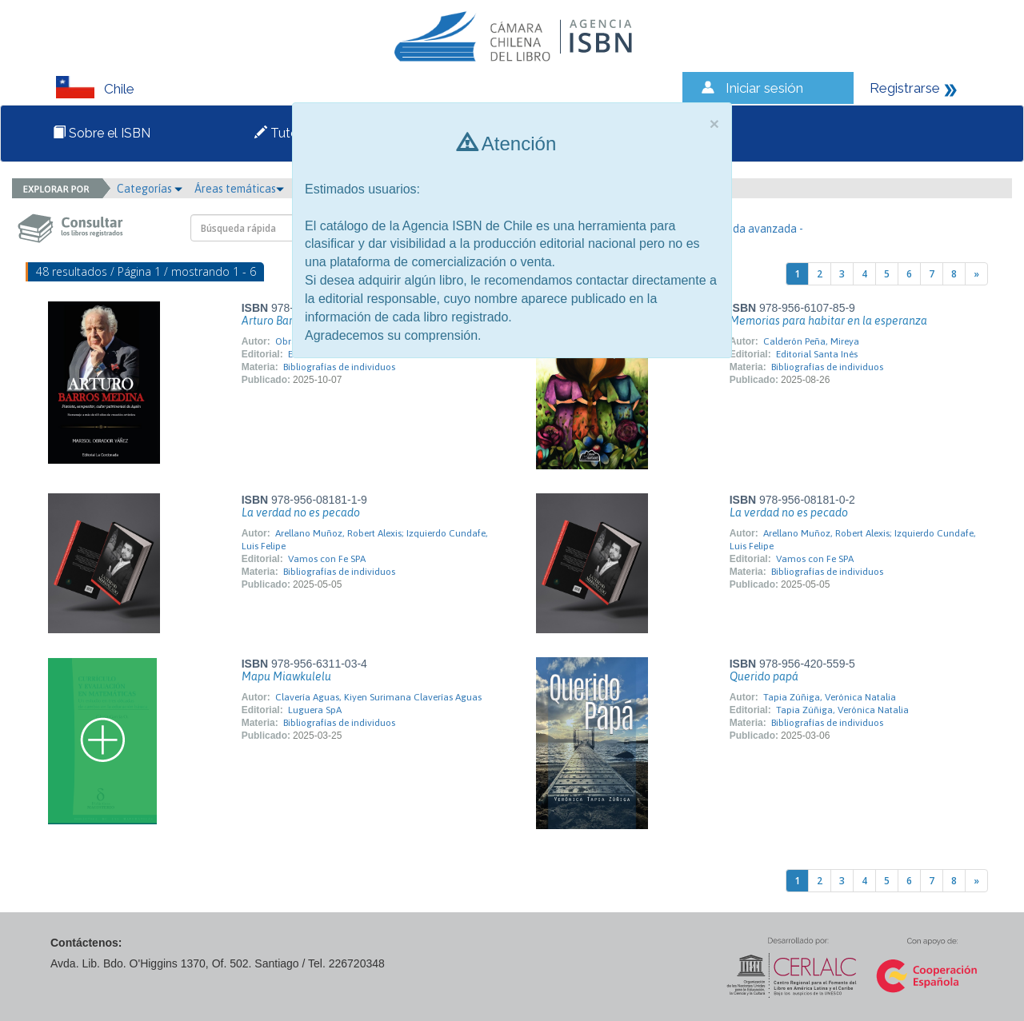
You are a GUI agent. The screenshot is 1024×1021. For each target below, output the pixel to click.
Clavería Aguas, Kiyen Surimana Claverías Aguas (378, 697)
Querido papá (764, 676)
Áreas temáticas (239, 188)
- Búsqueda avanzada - (746, 228)
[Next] (976, 273)
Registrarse (905, 88)
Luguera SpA (315, 710)
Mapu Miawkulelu (286, 676)
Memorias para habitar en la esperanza (828, 320)
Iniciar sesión (764, 88)
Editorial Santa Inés (817, 354)
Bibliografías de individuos (339, 367)
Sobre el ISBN (101, 133)
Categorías (149, 188)
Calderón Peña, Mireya (811, 341)
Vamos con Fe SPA (327, 558)
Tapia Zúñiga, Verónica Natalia (829, 697)
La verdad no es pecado (301, 512)
